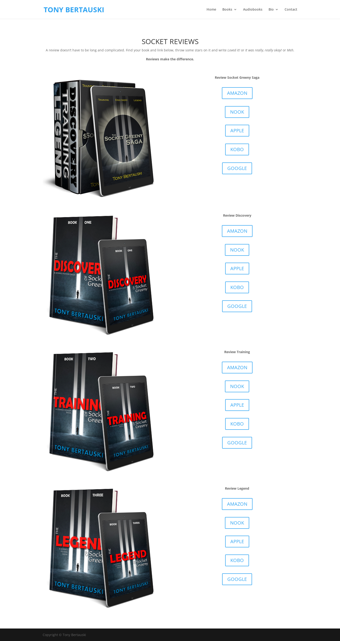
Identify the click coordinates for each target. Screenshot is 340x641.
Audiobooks (252, 10)
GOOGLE (237, 168)
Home (211, 10)
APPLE (237, 130)
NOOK (237, 112)
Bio (271, 10)
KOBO (237, 149)
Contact (291, 10)
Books (227, 10)
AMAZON (237, 93)
